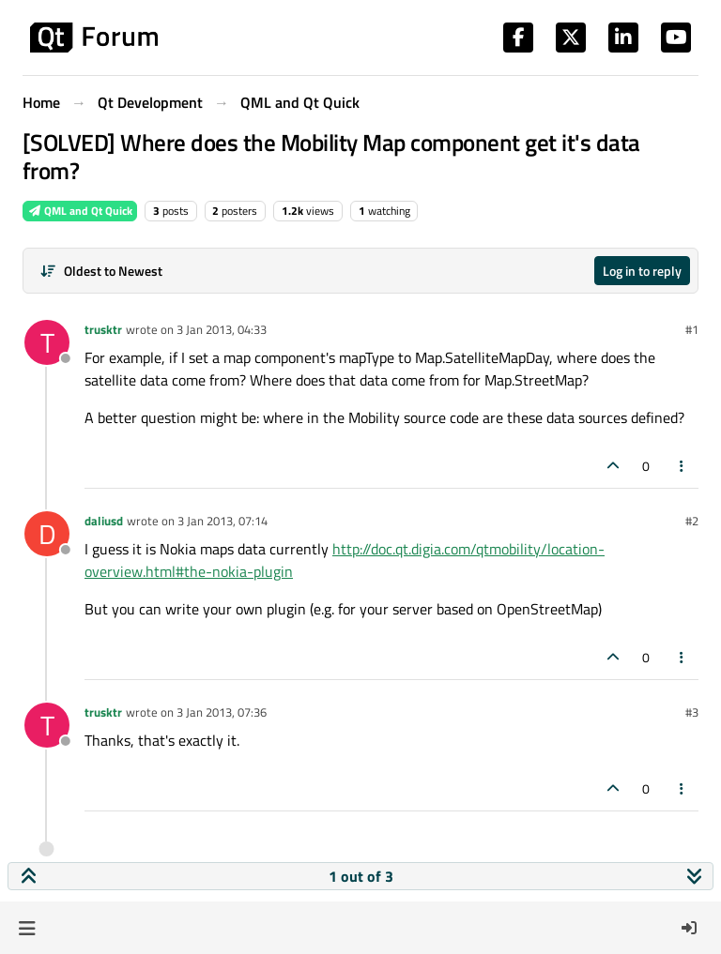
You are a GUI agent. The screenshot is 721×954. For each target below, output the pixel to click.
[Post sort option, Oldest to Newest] (101, 270)
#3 (691, 712)
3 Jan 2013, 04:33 (221, 329)
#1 (691, 329)
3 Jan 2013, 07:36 (221, 712)
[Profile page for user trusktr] (46, 342)
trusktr (103, 329)
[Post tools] (682, 465)
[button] (27, 927)
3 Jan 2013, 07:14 (222, 520)
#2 (691, 520)
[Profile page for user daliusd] (46, 533)
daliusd (103, 520)
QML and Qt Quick (79, 211)
